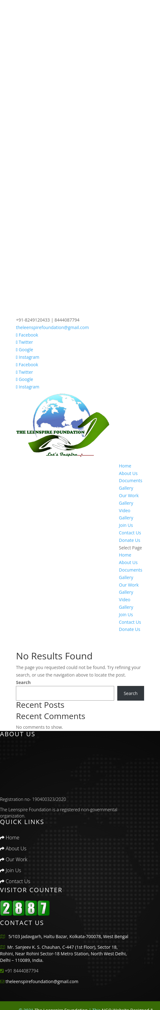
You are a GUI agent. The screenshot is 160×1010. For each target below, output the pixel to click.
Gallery (126, 503)
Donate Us (129, 540)
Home (125, 466)
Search (23, 682)
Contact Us (130, 533)
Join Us (126, 525)
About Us (128, 473)
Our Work (128, 495)
